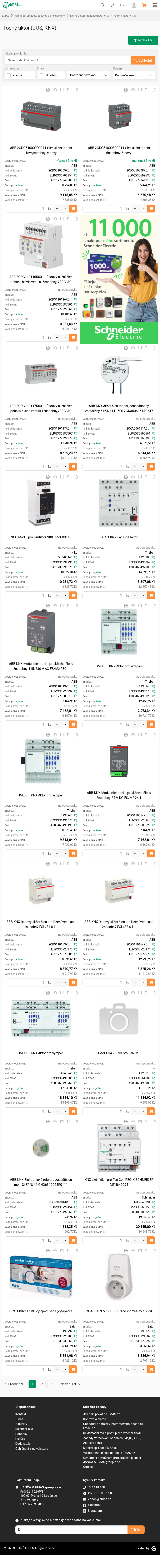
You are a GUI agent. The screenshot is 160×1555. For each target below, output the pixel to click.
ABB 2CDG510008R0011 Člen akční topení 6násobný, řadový (119, 150)
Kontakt (20, 1414)
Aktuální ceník (92, 1443)
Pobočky (21, 1434)
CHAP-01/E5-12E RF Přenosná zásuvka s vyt (119, 1311)
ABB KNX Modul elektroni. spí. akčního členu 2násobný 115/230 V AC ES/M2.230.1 (41, 666)
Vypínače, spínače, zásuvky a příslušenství (39, 15)
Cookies (88, 1467)
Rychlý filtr (143, 40)
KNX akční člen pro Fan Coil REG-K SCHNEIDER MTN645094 (119, 1182)
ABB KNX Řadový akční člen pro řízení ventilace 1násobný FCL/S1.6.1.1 (40, 924)
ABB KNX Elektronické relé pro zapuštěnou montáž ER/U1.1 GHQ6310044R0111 (41, 1182)
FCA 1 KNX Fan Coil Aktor (119, 537)
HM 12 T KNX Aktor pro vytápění (41, 1053)
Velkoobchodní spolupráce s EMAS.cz (109, 1453)
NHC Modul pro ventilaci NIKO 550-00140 (41, 537)
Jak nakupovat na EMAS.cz (101, 1414)
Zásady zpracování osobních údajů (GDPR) (112, 1438)
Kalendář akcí (24, 1429)
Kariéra (20, 1439)
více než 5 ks (66, 160)
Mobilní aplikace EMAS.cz (100, 1448)
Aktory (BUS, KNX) (125, 15)
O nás (19, 1419)
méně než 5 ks (143, 160)
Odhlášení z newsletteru (31, 1449)
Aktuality (21, 1424)
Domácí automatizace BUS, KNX (89, 15)
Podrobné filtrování (89, 75)
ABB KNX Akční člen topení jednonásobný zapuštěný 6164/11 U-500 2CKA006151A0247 (119, 408)
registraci (20, 185)
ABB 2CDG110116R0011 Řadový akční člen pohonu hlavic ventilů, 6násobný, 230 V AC (40, 279)
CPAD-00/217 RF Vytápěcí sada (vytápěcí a (40, 1311)
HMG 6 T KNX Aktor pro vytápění (118, 666)
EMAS (5, 15)
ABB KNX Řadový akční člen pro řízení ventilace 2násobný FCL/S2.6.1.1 (118, 924)
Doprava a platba (94, 1419)
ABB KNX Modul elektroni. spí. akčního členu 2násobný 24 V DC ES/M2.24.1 (119, 795)
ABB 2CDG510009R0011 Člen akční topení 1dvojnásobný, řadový (41, 150)
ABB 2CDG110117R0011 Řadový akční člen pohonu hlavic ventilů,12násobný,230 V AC (40, 408)
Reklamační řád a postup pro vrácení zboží (112, 1433)
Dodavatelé (23, 1444)
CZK (123, 5)
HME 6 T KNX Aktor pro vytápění (41, 795)
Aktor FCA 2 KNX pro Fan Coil (119, 1053)
